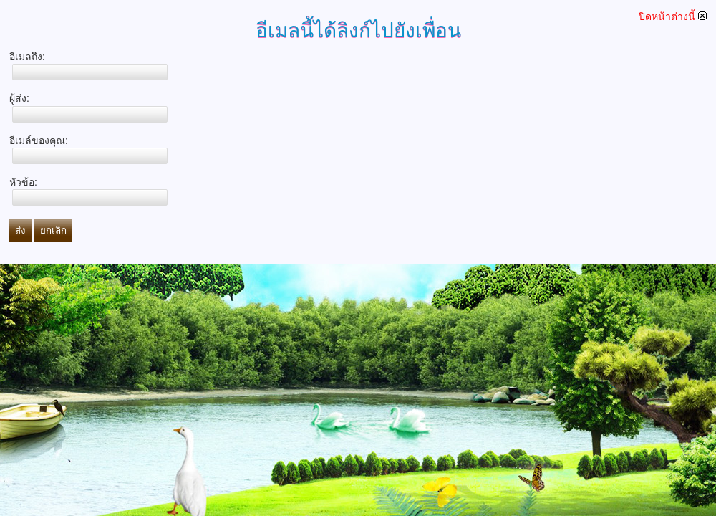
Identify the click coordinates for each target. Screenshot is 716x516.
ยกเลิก (53, 230)
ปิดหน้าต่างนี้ (673, 16)
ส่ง (20, 230)
